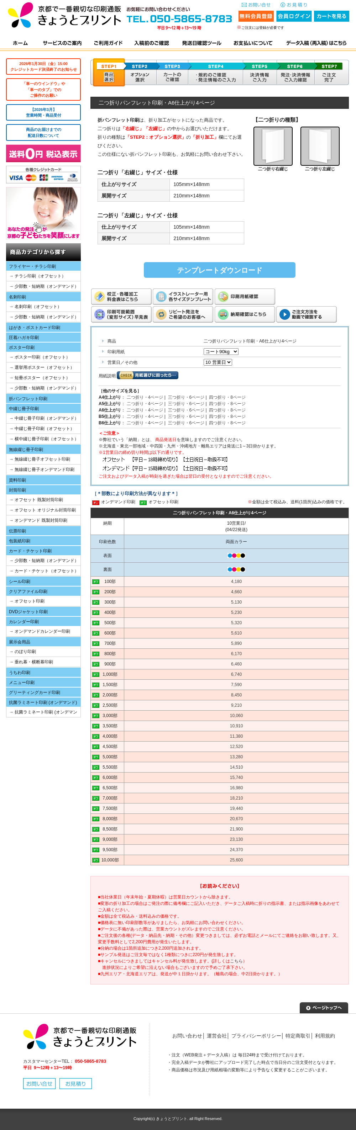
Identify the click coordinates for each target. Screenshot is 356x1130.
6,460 (236, 664)
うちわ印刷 (19, 672)
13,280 (236, 756)
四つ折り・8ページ (227, 397)
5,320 (236, 622)
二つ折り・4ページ (145, 397)
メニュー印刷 (22, 682)
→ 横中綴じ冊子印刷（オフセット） (44, 438)
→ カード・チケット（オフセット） (44, 570)
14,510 (236, 767)
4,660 (236, 591)
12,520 (236, 746)
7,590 (236, 684)
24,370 (236, 849)
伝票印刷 (17, 531)
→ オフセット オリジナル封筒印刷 (42, 510)
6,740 (236, 674)
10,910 (236, 725)
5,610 (236, 633)
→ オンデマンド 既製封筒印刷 (38, 520)
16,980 (236, 787)
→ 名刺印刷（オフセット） (35, 306)
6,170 (236, 653)
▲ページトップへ (324, 1007)
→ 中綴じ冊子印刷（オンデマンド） (44, 418)
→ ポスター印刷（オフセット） (39, 357)
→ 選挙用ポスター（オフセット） (41, 367)
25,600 (236, 860)
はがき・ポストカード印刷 (34, 327)
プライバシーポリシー (256, 1036)
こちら (236, 961)
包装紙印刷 (19, 541)
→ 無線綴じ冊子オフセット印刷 (39, 459)
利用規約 (325, 1036)
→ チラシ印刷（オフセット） (37, 276)
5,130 (236, 602)
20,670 (236, 818)
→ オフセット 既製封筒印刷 (36, 499)
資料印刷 (17, 480)
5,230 (236, 612)
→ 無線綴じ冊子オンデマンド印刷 (41, 469)
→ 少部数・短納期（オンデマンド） (44, 286)
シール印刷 (19, 581)
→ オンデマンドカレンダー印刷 (39, 631)
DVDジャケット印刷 (28, 611)
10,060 (236, 715)
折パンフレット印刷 (28, 398)
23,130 (236, 839)
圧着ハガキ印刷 (24, 337)
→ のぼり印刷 (22, 651)
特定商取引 (298, 1036)
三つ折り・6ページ (186, 397)
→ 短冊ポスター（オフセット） (39, 377)
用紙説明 (107, 375)
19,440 (236, 808)
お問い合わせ (187, 1036)
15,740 (236, 777)
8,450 (236, 695)
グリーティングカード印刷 (34, 692)
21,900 (236, 829)
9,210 (236, 705)
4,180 (236, 581)
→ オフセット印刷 (26, 601)
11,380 (236, 736)
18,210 (236, 798)
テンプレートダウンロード (219, 270)
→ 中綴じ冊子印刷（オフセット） (41, 428)
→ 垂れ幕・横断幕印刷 (31, 661)
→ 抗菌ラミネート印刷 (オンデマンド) (41, 713)
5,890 (236, 643)
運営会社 (217, 1036)
